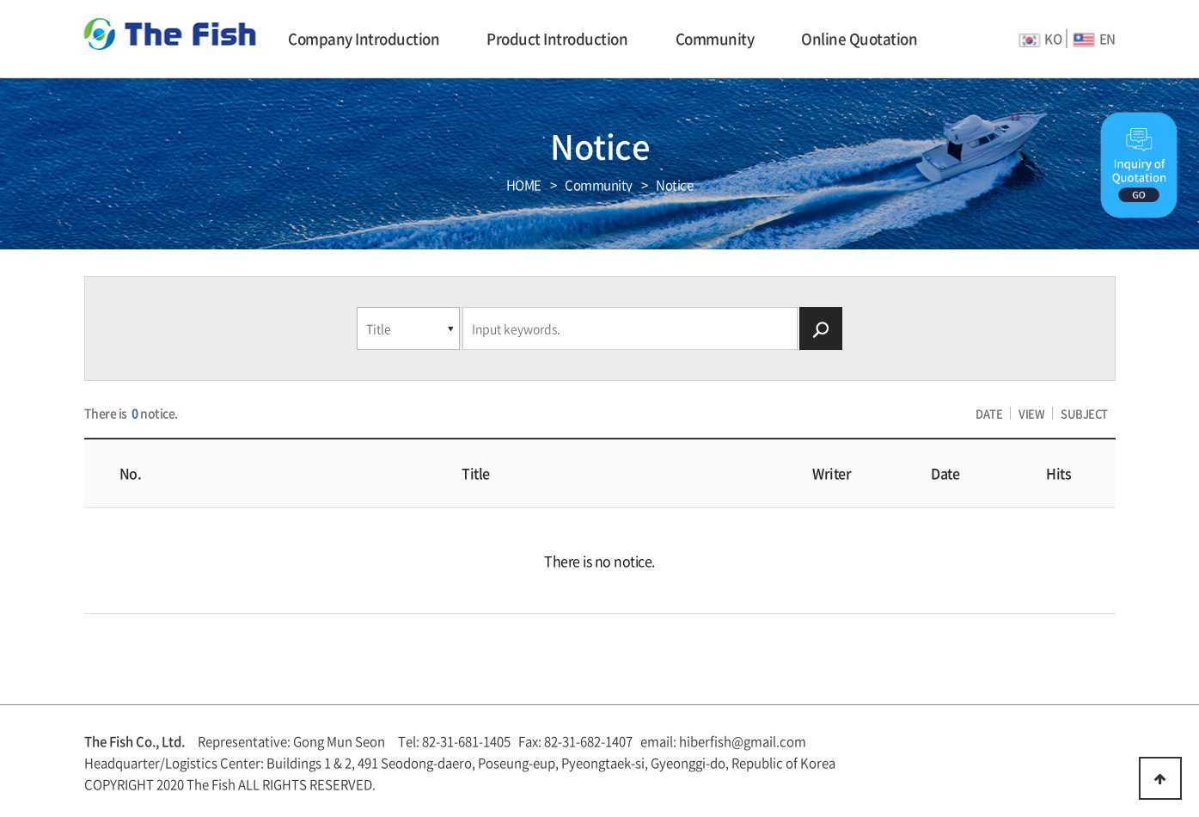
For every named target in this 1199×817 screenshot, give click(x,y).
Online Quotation (859, 38)
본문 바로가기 (0, 0)
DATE (989, 413)
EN (1095, 38)
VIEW (1031, 413)
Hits (1058, 473)
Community (715, 38)
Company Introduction (363, 38)
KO (1040, 38)
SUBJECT (1084, 413)
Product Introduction (556, 38)
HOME (523, 185)
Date (945, 473)
